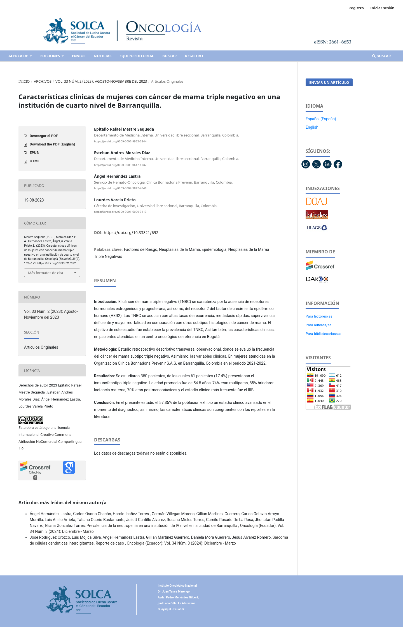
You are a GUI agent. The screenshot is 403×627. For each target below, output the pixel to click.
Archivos (42, 81)
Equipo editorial (137, 55)
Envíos (78, 55)
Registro (194, 55)
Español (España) (321, 119)
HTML (35, 161)
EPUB (34, 153)
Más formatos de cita (45, 272)
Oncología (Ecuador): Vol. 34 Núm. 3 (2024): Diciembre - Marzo (181, 543)
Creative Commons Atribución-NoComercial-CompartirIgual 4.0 (50, 441)
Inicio (24, 81)
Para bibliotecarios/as (323, 334)
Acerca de (18, 55)
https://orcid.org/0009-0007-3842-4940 (120, 188)
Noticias (102, 55)
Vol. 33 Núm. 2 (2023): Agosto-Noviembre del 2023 (101, 81)
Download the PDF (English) (52, 144)
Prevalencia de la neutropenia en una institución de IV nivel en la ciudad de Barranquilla (162, 525)
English (312, 127)
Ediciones (50, 55)
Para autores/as (319, 325)
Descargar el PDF (44, 136)
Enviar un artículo (329, 82)
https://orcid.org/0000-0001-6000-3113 (120, 212)
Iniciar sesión (382, 7)
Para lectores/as (319, 316)
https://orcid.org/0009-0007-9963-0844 (120, 141)
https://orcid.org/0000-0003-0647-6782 (120, 165)
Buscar (169, 55)
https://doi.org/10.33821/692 (131, 232)
